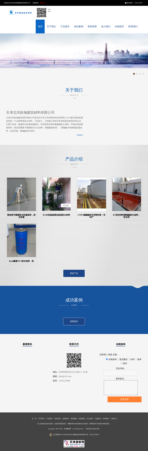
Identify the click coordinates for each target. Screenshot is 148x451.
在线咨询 (120, 344)
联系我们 (133, 26)
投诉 (123, 363)
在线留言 (119, 26)
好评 (131, 359)
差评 (138, 359)
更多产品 (74, 273)
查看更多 (74, 321)
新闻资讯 (27, 344)
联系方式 (74, 344)
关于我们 (51, 26)
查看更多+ (80, 135)
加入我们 (105, 26)
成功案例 (78, 26)
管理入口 (114, 418)
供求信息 (57, 418)
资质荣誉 (92, 26)
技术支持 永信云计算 (92, 429)
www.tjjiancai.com (77, 429)
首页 (40, 26)
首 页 (34, 418)
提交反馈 (125, 399)
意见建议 (122, 359)
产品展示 (65, 26)
